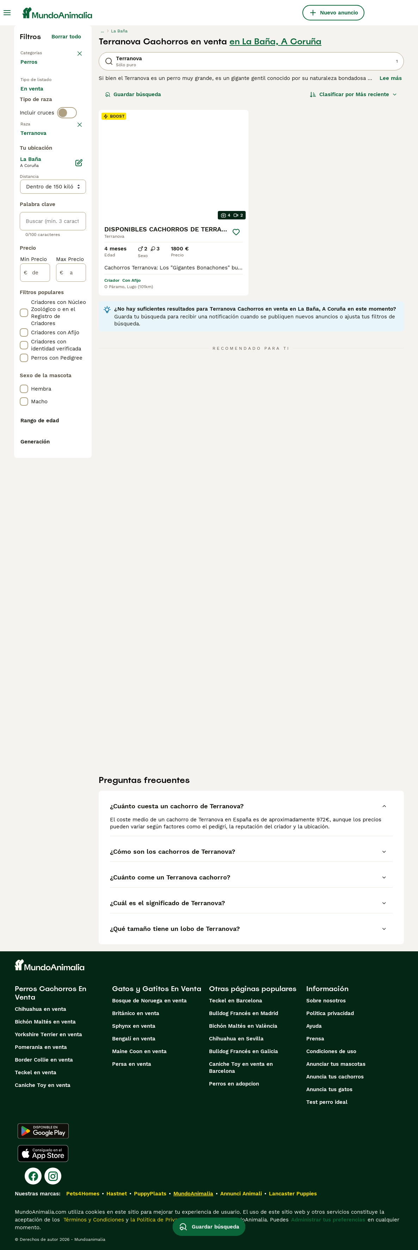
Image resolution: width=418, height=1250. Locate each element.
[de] (35, 478)
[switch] (67, 162)
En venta (37, 101)
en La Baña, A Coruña (275, 41)
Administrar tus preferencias (328, 1220)
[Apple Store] (43, 1153)
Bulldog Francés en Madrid (243, 1013)
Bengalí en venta (133, 1039)
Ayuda (314, 1026)
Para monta (41, 135)
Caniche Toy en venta (42, 1085)
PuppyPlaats (150, 1193)
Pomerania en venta (41, 1047)
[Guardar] (236, 232)
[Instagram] (52, 1176)
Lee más (391, 78)
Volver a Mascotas (44, 52)
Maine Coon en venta (139, 1051)
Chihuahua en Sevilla (236, 1039)
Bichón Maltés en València (243, 1026)
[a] (71, 478)
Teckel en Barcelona (235, 1000)
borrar (73, 177)
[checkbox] (24, 213)
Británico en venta (135, 1013)
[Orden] (353, 94)
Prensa (315, 1039)
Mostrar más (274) (62, 339)
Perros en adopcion (234, 1084)
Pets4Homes (82, 1193)
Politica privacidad (330, 1013)
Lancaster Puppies (293, 1193)
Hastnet (116, 1193)
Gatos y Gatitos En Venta (156, 988)
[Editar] (79, 368)
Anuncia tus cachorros (335, 1077)
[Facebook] (33, 1176)
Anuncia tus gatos (329, 1089)
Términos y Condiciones (93, 1220)
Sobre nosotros (326, 1000)
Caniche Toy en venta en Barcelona (241, 1067)
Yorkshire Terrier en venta (48, 1034)
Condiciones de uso (331, 1051)
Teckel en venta (35, 1072)
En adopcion (42, 118)
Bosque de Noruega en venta (149, 1000)
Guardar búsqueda (133, 94)
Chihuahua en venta (40, 1009)
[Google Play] (43, 1130)
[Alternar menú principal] (7, 13)
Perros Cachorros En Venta (50, 992)
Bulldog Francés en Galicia (243, 1051)
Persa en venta (131, 1064)
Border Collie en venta (44, 1060)
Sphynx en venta (133, 1026)
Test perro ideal (327, 1102)
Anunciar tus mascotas (335, 1064)
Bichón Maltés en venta (45, 1022)
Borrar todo (66, 36)
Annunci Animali (241, 1193)
